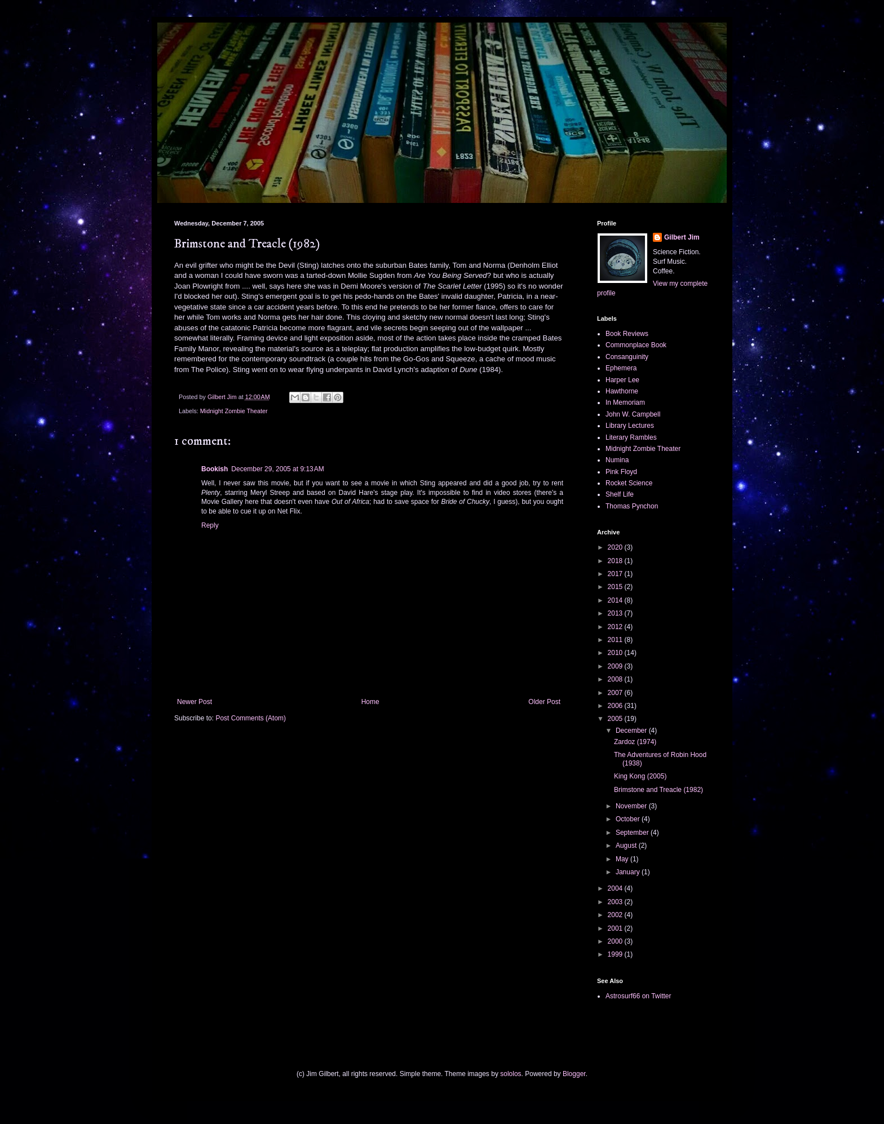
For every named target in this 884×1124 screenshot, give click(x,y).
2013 (616, 613)
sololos (510, 1074)
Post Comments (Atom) (250, 718)
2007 (616, 693)
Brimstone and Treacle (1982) (658, 790)
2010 (616, 653)
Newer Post (194, 702)
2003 (616, 902)
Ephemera (621, 368)
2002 (616, 915)
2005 (616, 719)
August (627, 845)
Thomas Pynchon (631, 506)
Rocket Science (628, 483)
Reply (210, 525)
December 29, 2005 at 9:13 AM (277, 469)
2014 (616, 600)
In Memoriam (625, 402)
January (629, 872)
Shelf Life (619, 494)
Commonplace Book (635, 345)
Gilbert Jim (682, 237)
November (632, 806)
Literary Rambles (631, 437)
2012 (616, 627)
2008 (616, 679)
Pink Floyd (621, 472)
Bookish (214, 469)
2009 (616, 666)
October (629, 819)
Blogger (574, 1074)
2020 (616, 547)
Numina (617, 460)
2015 (616, 587)
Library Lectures (629, 426)
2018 (616, 561)
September (633, 833)
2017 (616, 574)
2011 (616, 640)
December (632, 730)
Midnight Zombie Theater (234, 411)
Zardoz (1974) (635, 742)
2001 (616, 928)
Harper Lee (622, 380)
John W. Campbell (632, 414)
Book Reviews (626, 334)
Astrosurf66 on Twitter (638, 996)
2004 (616, 888)
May (623, 859)
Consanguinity (626, 357)
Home (370, 702)
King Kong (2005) (640, 776)
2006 (616, 706)
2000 (616, 941)
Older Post (544, 702)
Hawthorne (621, 391)
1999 (616, 954)
